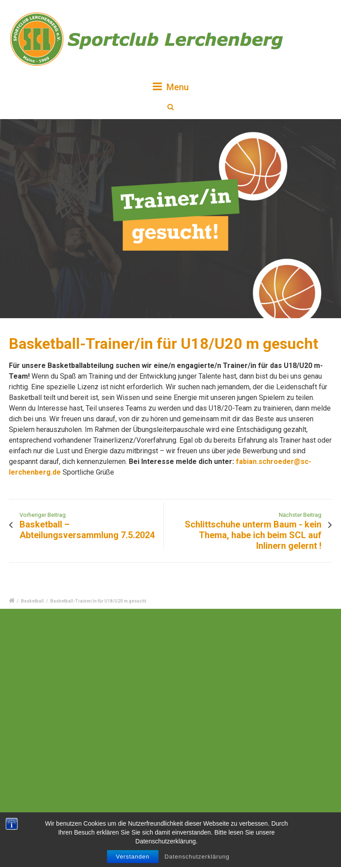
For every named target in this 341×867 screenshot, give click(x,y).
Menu (171, 86)
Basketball (32, 601)
